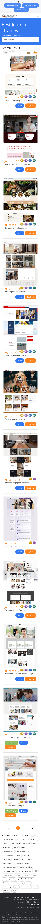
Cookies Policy (34, 900)
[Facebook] (18, 2)
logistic (17, 875)
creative (5, 843)
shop (21, 883)
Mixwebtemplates (33, 907)
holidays (15, 859)
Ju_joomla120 (12, 161)
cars (35, 836)
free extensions (22, 851)
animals (7, 836)
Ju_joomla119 (12, 225)
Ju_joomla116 (12, 416)
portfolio (12, 879)
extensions (6, 847)
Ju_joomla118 (12, 288)
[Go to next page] (28, 828)
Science (5, 883)
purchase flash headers (26, 879)
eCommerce (16, 843)
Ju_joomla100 (12, 802)
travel (35, 887)
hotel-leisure (26, 859)
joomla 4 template (26, 867)
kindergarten (7, 875)
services (14, 883)
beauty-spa (17, 836)
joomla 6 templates (24, 871)
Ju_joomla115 (12, 479)
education (26, 843)
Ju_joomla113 (12, 607)
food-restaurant (8, 851)
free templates (8, 855)
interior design (8, 863)
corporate (33, 839)
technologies (26, 887)
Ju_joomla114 (12, 543)
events (35, 843)
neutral (34, 875)
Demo (19, 106)
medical (25, 875)
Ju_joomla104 (12, 671)
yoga (14, 891)
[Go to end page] (33, 828)
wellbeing (6, 891)
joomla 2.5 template (23, 863)
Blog (13, 900)
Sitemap (36, 902)
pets (4, 879)
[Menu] (38, 16)
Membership (21, 10)
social (28, 883)
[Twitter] (22, 2)
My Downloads (30, 5)
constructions (22, 839)
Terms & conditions (24, 902)
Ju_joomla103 (12, 734)
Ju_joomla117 (12, 352)
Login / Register (12, 5)
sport (16, 887)
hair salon (6, 859)
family (16, 847)
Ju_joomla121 (12, 97)
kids (36, 871)
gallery (18, 855)
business (27, 836)
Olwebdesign (19, 907)
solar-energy (7, 887)
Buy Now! (30, 106)
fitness (23, 847)
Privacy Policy (22, 900)
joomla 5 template (9, 871)
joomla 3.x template (9, 867)
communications (8, 839)
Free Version (11, 743)
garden (26, 855)
